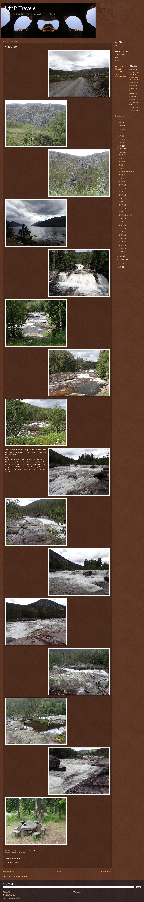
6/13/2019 (122, 195)
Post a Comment (13, 863)
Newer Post (9, 871)
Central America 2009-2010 (135, 78)
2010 (120, 126)
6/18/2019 (122, 212)
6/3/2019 (122, 162)
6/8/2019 (122, 178)
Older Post (106, 871)
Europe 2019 (15, 853)
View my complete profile (11, 898)
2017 (120, 139)
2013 (120, 133)
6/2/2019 (122, 158)
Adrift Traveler (20, 8)
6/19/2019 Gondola (125, 215)
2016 (120, 136)
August (122, 259)
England (132, 85)
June (121, 152)
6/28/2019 (122, 245)
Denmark (132, 82)
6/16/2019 (122, 205)
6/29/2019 (122, 248)
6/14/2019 (122, 198)
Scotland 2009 (134, 102)
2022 (120, 264)
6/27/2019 (122, 242)
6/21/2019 (122, 222)
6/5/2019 (122, 168)
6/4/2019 (122, 165)
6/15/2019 (122, 202)
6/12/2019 (122, 192)
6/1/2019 (122, 155)
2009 (120, 123)
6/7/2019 (122, 175)
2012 (120, 129)
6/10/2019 (122, 185)
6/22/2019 (122, 225)
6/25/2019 (122, 235)
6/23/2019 (122, 228)
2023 (120, 267)
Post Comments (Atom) (21, 876)
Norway (23, 853)
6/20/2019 (122, 218)
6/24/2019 (122, 232)
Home (58, 871)
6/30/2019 (122, 252)
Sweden (132, 107)
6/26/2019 (122, 238)
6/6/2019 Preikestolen (126, 172)
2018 (120, 143)
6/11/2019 (122, 188)
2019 (120, 146)
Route (117, 57)
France (131, 93)
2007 (120, 119)
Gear (117, 60)
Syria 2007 (119, 45)
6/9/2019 (122, 182)
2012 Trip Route (120, 54)
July (121, 256)
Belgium (132, 69)
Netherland (133, 96)
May (121, 149)
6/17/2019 (122, 208)
